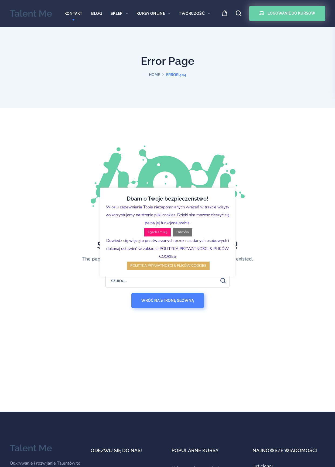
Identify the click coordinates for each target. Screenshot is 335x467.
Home (154, 75)
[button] (225, 13)
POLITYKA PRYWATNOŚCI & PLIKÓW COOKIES (168, 265)
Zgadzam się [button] (157, 232)
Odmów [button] (182, 232)
